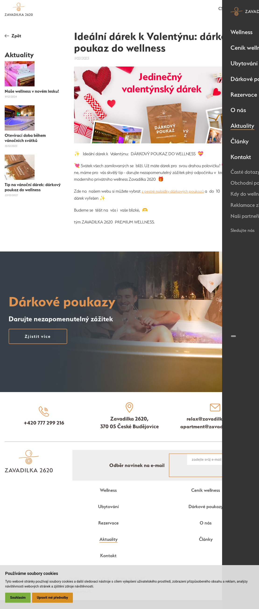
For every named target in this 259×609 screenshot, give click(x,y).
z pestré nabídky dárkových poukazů (174, 191)
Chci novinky (237, 460)
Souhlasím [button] (18, 597)
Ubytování (108, 495)
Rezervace (108, 512)
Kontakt (108, 544)
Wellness (108, 479)
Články (206, 528)
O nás (206, 512)
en (229, 9)
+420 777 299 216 (44, 423)
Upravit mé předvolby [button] (52, 597)
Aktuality (108, 528)
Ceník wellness (205, 479)
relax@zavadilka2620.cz (215, 419)
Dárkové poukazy (205, 495)
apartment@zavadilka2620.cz (215, 427)
